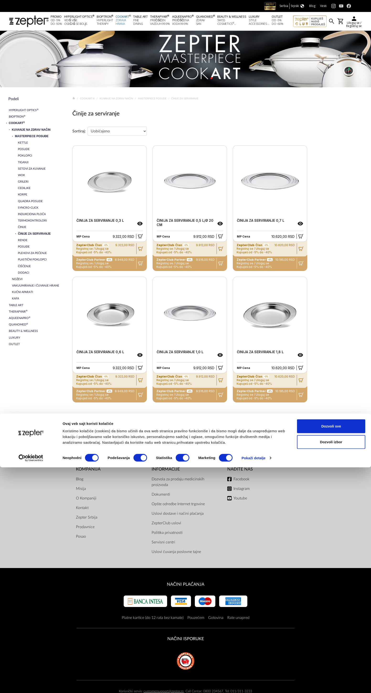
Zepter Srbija (86, 519)
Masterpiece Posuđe (152, 100)
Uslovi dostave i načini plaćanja (178, 515)
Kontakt (82, 509)
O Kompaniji (86, 500)
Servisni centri (163, 544)
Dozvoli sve (331, 652)
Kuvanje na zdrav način (117, 100)
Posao (81, 538)
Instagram (241, 490)
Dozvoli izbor (331, 668)
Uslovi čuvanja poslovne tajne (176, 553)
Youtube (240, 500)
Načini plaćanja (185, 586)
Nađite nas (240, 471)
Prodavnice (85, 528)
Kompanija (88, 471)
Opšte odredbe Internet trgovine (178, 505)
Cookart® (87, 100)
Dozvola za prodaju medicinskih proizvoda (178, 483)
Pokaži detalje (254, 684)
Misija (81, 490)
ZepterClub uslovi (166, 524)
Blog (79, 480)
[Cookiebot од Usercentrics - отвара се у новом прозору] (31, 683)
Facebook (241, 480)
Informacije (166, 471)
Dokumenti (161, 496)
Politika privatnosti (167, 534)
